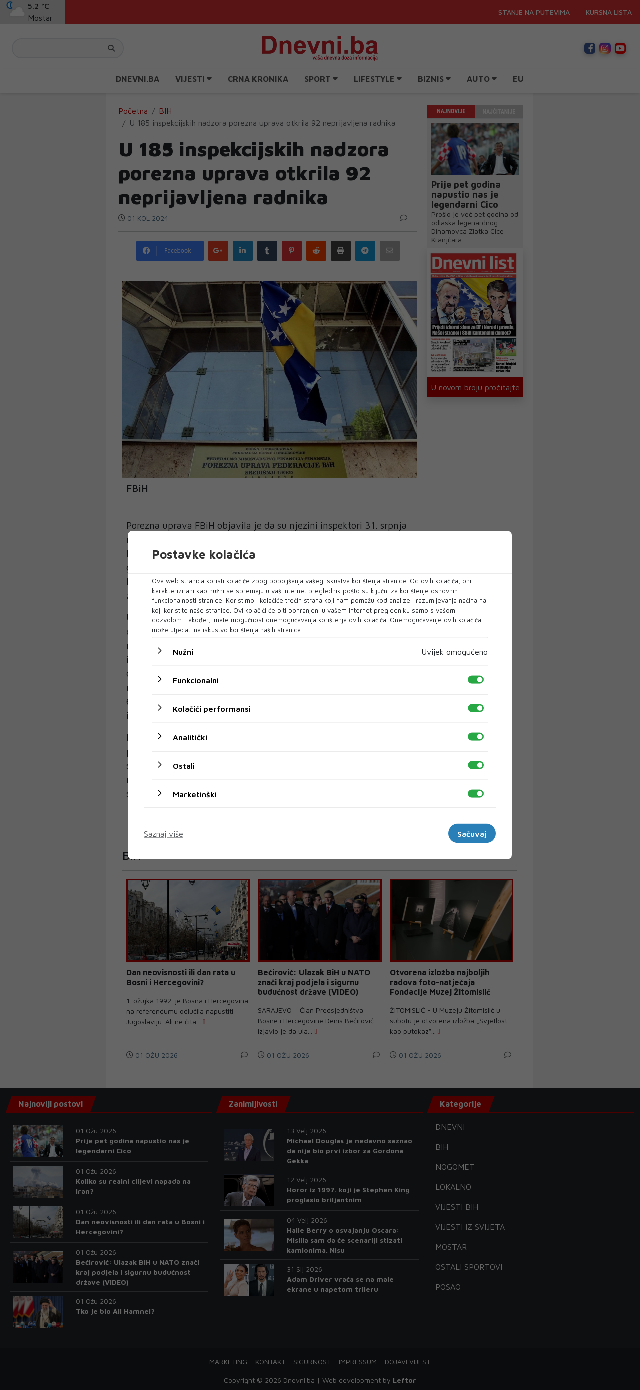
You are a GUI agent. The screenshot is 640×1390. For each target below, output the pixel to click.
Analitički (190, 737)
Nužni (183, 651)
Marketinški (195, 794)
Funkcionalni (196, 680)
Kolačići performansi (212, 708)
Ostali (184, 765)
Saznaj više (164, 833)
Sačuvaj (472, 833)
